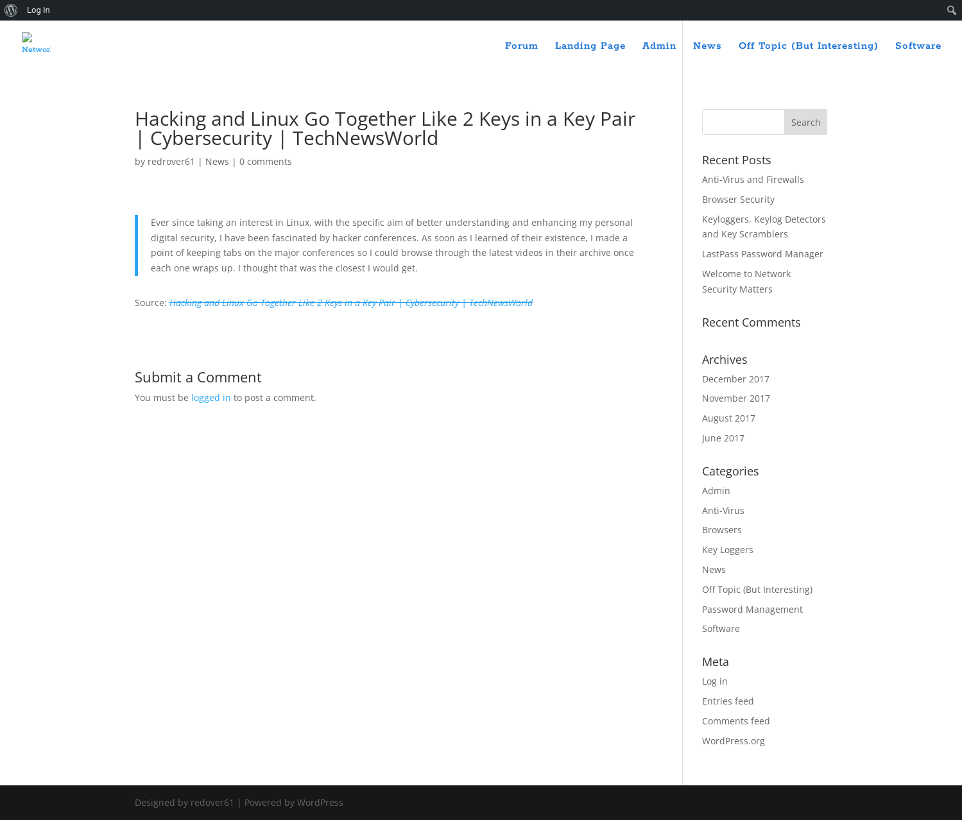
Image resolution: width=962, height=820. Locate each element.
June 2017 (723, 438)
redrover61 (171, 161)
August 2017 (728, 418)
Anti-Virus (723, 510)
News (707, 47)
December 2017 (735, 379)
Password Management (752, 609)
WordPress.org (733, 741)
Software (918, 47)
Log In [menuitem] (38, 10)
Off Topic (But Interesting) (809, 47)
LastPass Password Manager (762, 254)
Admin (659, 47)
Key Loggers (727, 549)
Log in (715, 681)
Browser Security (738, 199)
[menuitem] (11, 10)
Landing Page (590, 47)
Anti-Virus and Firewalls (753, 179)
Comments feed (736, 721)
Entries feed (728, 701)
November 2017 (736, 398)
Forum (521, 47)
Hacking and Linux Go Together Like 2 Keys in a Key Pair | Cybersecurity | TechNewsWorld (351, 302)
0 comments (265, 161)
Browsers (722, 530)
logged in (211, 397)
